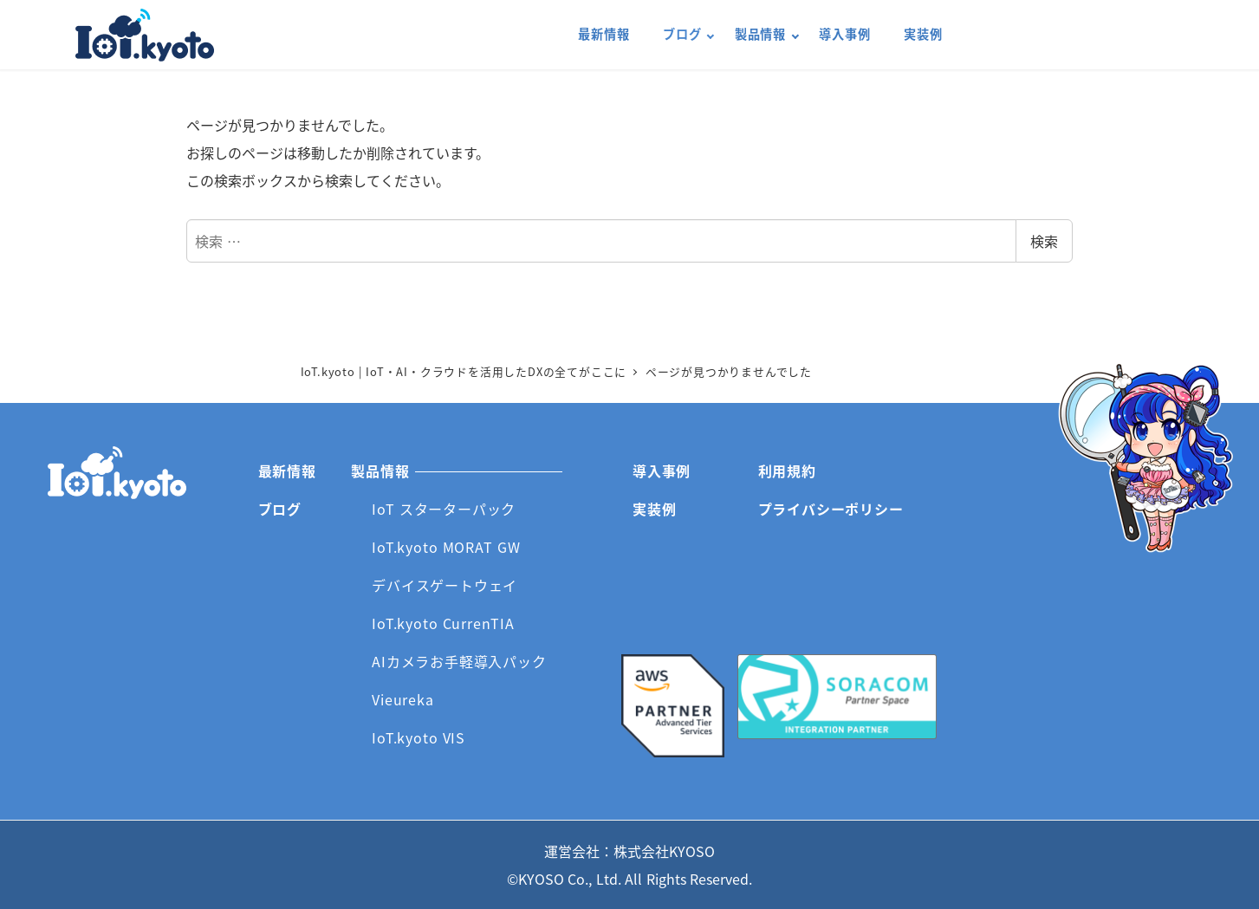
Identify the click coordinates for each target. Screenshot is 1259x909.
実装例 (654, 508)
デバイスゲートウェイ (444, 585)
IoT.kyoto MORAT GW (446, 546)
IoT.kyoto (144, 35)
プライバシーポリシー (831, 508)
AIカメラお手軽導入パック (459, 661)
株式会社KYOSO (664, 851)
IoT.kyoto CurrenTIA (443, 623)
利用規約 (787, 470)
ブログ (280, 508)
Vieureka (402, 699)
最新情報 (287, 470)
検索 (1044, 240)
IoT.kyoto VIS (418, 737)
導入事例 (662, 470)
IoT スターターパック (444, 508)
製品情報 (380, 470)
